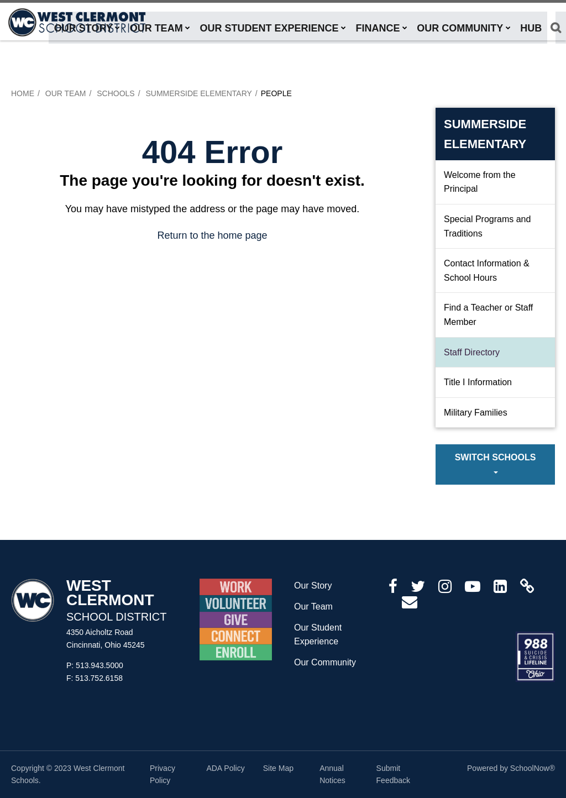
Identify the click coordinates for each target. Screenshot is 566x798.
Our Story (313, 585)
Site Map (278, 768)
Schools (115, 93)
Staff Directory (472, 352)
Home (22, 93)
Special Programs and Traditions (487, 226)
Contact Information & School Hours (487, 270)
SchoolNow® (532, 768)
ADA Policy (225, 768)
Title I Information (478, 382)
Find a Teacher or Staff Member (488, 315)
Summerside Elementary (198, 93)
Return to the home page (212, 235)
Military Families (475, 412)
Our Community (325, 662)
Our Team (65, 93)
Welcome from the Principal (480, 182)
